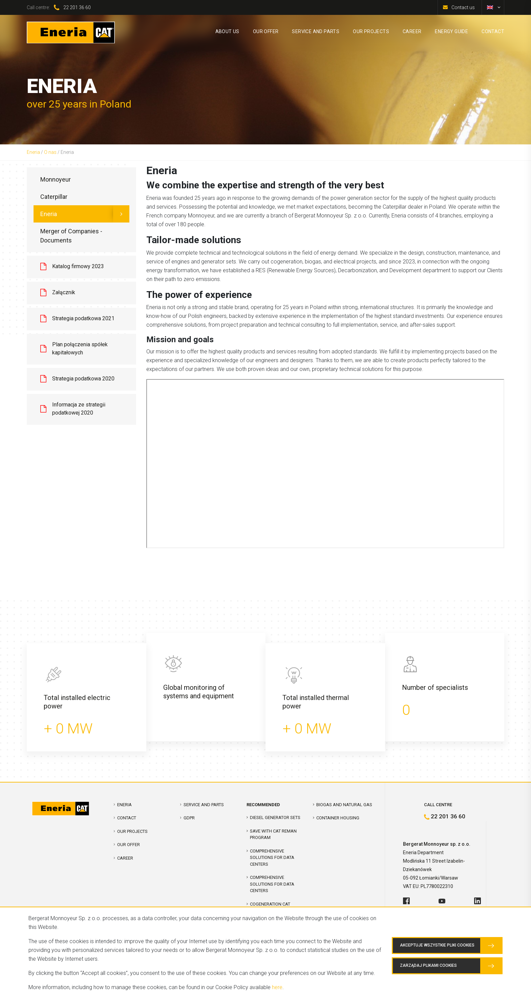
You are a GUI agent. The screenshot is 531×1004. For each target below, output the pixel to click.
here (277, 987)
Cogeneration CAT (270, 904)
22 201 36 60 (77, 7)
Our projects (132, 831)
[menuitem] (490, 7)
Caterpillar (53, 196)
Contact (126, 817)
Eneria (33, 152)
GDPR (189, 817)
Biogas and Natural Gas (344, 804)
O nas (50, 152)
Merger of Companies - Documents (71, 236)
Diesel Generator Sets (275, 817)
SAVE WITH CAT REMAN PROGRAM (273, 834)
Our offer (128, 844)
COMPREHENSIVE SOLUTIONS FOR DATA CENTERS (272, 857)
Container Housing (337, 817)
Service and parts (204, 804)
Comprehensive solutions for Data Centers (272, 884)
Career (125, 858)
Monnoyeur (55, 179)
